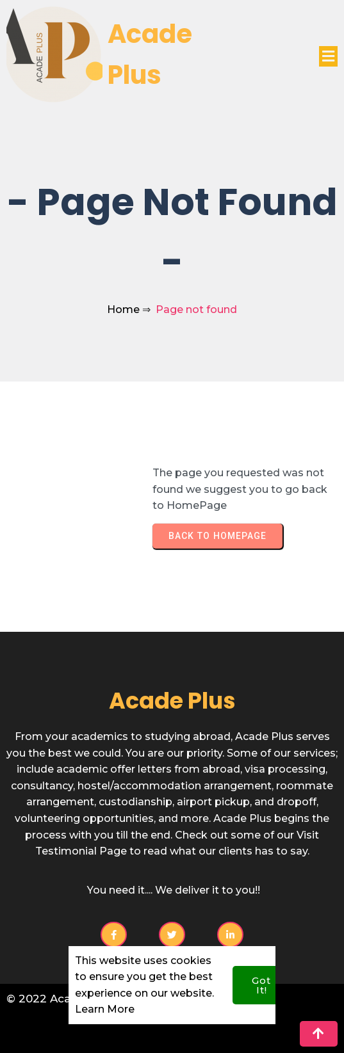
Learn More (105, 998)
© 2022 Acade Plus (59, 998)
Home (123, 309)
